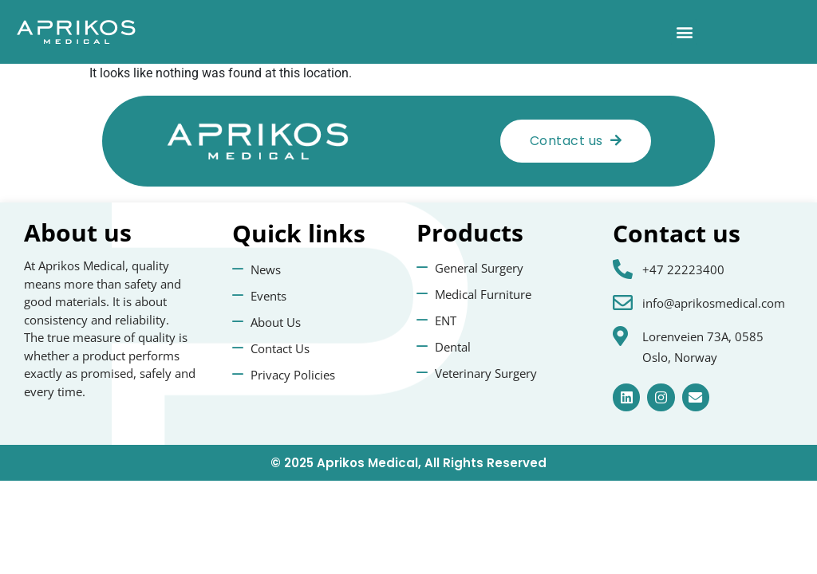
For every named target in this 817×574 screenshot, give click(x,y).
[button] (684, 32)
